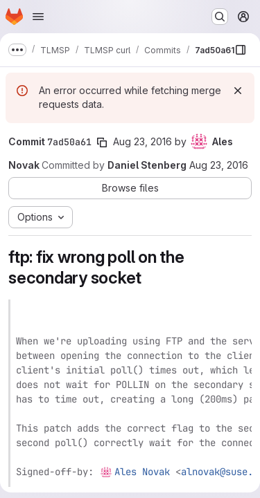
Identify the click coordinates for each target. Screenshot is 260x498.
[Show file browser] (240, 50)
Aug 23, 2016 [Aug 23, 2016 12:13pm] (142, 141)
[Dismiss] (237, 90)
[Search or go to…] (219, 16)
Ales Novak (142, 471)
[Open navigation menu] (38, 17)
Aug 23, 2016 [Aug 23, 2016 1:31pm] (218, 165)
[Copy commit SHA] (102, 142)
